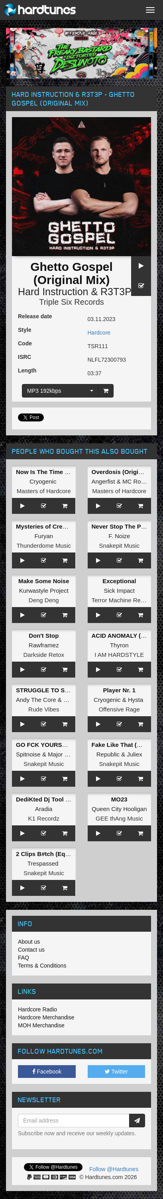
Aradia (43, 808)
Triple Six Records (71, 302)
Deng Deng (44, 600)
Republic (108, 754)
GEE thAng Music (119, 818)
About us (29, 941)
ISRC (24, 357)
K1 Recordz (43, 818)
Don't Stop (44, 635)
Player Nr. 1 (119, 690)
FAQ (23, 957)
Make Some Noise (43, 581)
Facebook (46, 1071)
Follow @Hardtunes (113, 1169)
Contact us (31, 949)
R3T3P (116, 291)
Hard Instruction (53, 291)
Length (27, 370)
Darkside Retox (43, 654)
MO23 (119, 799)
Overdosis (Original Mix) (126, 471)
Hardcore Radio (37, 1009)
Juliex (134, 754)
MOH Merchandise (41, 1025)
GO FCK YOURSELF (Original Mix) (64, 744)
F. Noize (119, 536)
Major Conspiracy (71, 754)
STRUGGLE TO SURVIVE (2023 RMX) (68, 690)
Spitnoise (28, 754)
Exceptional (119, 581)
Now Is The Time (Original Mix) (59, 471)
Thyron (119, 645)
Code (25, 343)
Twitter (116, 1071)
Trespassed (43, 863)
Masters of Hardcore (44, 491)
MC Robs (134, 481)
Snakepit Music (119, 545)
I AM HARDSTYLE (119, 654)
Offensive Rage (119, 709)
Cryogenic (43, 481)
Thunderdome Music (43, 545)
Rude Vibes (43, 709)
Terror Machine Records (123, 600)
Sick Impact (119, 590)
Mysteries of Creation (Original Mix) (66, 526)
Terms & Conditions (42, 965)
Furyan (43, 536)
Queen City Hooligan (119, 808)
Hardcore (99, 332)
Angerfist (103, 481)
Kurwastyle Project (44, 590)
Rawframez (44, 645)
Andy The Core (36, 699)
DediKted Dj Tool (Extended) (56, 799)
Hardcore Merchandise (46, 1017)
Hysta (135, 699)
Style (24, 330)
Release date (35, 316)
